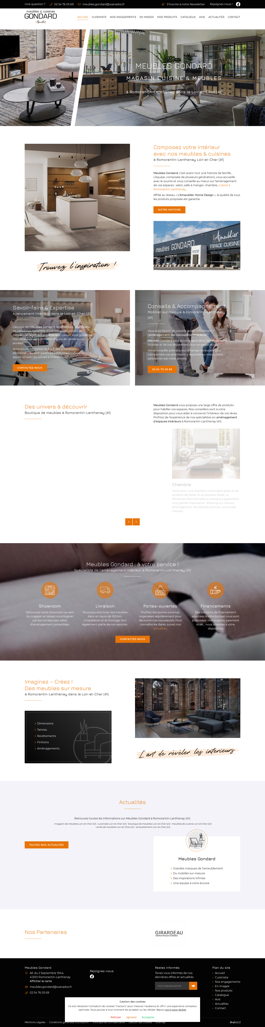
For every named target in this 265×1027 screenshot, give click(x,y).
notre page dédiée (175, 1009)
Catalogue (188, 16)
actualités (160, 628)
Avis (202, 16)
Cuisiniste (99, 16)
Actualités (216, 16)
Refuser (116, 1017)
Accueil (82, 16)
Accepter (148, 1017)
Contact (234, 16)
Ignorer (131, 1017)
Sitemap (160, 1022)
